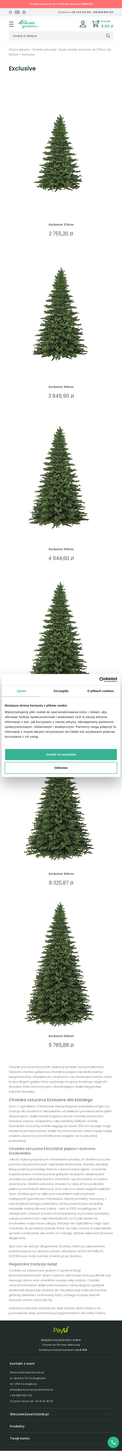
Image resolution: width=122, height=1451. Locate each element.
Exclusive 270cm (61, 224)
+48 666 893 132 (102, 12)
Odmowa (60, 767)
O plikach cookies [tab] (100, 691)
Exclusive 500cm (61, 1036)
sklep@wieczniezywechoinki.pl (31, 1390)
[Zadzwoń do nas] (113, 1442)
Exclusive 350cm (61, 549)
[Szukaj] (61, 35)
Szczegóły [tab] (60, 691)
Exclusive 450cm (61, 874)
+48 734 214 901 (80, 12)
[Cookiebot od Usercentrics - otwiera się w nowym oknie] (99, 679)
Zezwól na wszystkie (61, 754)
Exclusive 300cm (61, 387)
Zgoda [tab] (21, 691)
